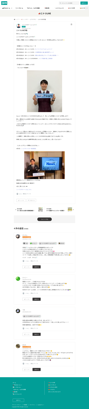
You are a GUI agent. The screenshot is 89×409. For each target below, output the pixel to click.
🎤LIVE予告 (33, 19)
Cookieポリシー (40, 404)
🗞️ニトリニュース (59, 8)
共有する (31, 200)
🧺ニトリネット (52, 385)
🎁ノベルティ (51, 389)
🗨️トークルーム (19, 8)
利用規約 (25, 404)
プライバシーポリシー (16, 404)
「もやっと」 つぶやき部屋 (33, 8)
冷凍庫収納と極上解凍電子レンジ (44, 52)
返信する (36, 267)
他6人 (32, 293)
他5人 (32, 261)
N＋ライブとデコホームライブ (43, 49)
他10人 (24, 193)
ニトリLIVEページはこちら (23, 189)
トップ (17, 19)
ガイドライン (32, 404)
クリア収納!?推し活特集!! (46, 58)
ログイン (84, 3)
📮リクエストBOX (52, 387)
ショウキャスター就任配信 (28, 148)
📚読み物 (47, 8)
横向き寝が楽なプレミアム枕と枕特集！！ (47, 55)
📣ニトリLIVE (71, 8)
